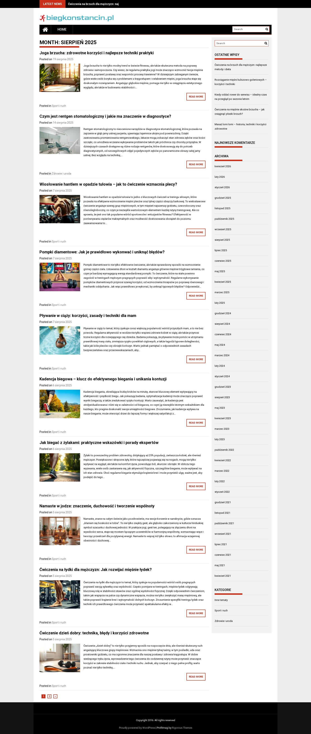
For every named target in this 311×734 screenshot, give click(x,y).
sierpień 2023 (222, 397)
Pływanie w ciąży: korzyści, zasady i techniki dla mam (87, 315)
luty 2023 (220, 439)
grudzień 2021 (223, 502)
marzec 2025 (222, 292)
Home (62, 29)
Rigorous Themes (182, 727)
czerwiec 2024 (223, 334)
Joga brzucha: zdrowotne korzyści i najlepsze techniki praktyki (96, 53)
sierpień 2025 (222, 239)
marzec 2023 (222, 428)
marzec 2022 (222, 470)
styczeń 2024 (222, 376)
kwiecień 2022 (223, 460)
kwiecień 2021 (223, 575)
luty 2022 (220, 481)
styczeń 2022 (222, 491)
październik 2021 (224, 523)
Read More (196, 96)
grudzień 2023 (223, 386)
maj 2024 (220, 344)
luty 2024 (220, 365)
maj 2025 (220, 271)
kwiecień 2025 (223, 281)
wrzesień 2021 (223, 533)
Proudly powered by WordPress (137, 727)
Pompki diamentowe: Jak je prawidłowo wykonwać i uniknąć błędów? (102, 252)
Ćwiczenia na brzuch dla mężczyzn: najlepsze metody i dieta (107, 4)
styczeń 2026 (222, 187)
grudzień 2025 (223, 197)
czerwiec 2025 (223, 260)
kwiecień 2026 (223, 166)
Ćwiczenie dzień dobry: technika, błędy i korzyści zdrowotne (94, 633)
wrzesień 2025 (223, 229)
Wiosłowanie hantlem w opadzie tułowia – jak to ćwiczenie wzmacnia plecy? (108, 184)
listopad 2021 (222, 512)
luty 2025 (220, 302)
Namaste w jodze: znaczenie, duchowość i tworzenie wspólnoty (97, 506)
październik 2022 (224, 449)
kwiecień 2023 (223, 418)
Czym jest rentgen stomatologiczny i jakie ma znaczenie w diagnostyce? (105, 116)
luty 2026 (220, 176)
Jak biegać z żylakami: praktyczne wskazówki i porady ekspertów (98, 442)
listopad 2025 (222, 208)
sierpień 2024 (222, 323)
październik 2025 (224, 218)
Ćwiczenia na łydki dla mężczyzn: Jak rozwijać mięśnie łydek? (95, 569)
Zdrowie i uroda (61, 173)
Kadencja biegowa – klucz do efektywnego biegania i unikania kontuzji (103, 379)
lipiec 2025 (221, 250)
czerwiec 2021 (223, 554)
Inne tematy (221, 599)
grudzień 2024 (223, 313)
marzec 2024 (222, 355)
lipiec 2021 (221, 544)
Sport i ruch (59, 105)
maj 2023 (220, 407)
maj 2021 (220, 565)
